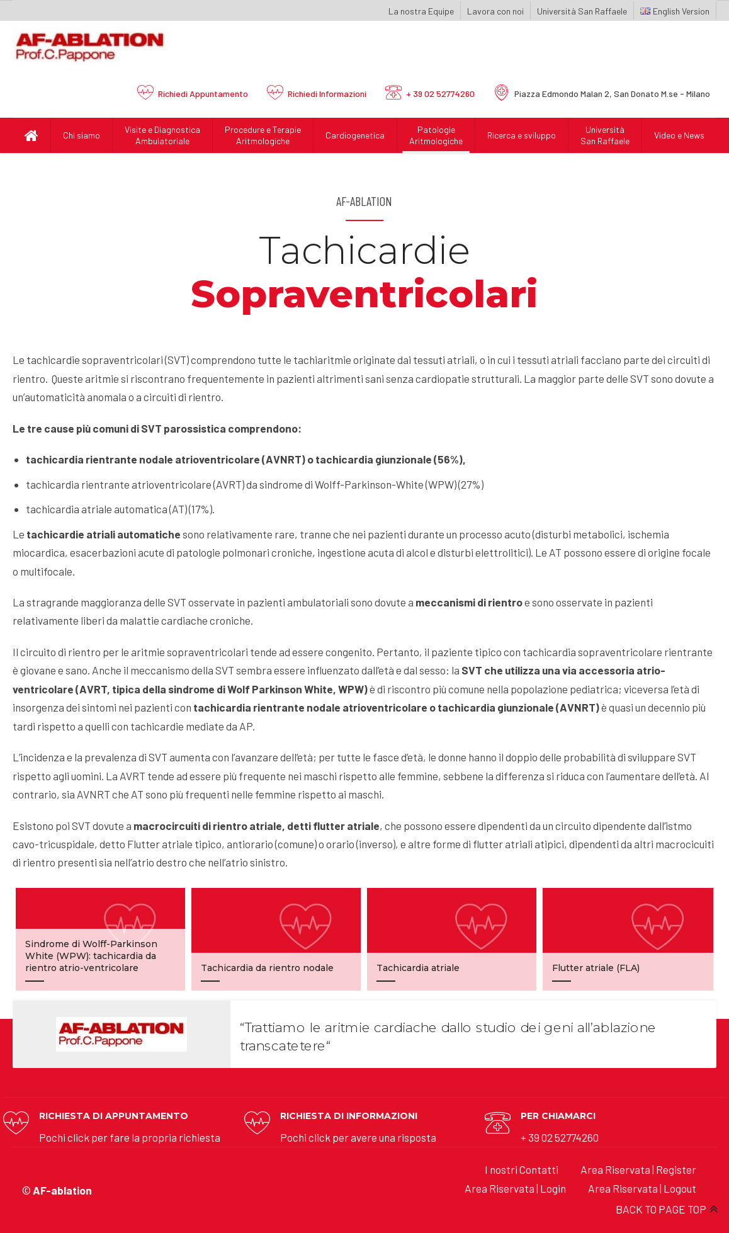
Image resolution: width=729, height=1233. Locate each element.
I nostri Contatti (521, 1169)
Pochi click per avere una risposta (358, 1137)
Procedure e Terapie (263, 135)
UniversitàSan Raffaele (605, 135)
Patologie (436, 135)
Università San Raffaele (582, 11)
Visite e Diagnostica (162, 135)
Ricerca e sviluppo (521, 135)
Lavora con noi (495, 11)
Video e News (679, 135)
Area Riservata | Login (515, 1188)
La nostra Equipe (421, 11)
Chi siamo (81, 135)
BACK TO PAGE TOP (661, 1209)
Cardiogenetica (355, 135)
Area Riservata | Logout (642, 1188)
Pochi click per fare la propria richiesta (129, 1137)
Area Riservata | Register (638, 1169)
